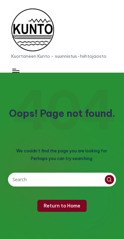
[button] (109, 179)
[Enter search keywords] (62, 180)
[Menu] (15, 70)
